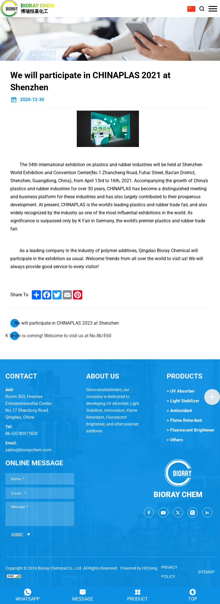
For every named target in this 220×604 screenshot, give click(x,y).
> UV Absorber (181, 391)
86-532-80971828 (21, 433)
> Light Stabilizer (183, 400)
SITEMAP (206, 572)
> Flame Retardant (184, 420)
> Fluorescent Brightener (191, 430)
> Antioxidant (179, 410)
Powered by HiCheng (138, 568)
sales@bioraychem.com (28, 449)
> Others (175, 439)
